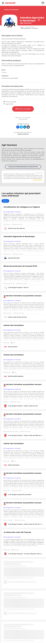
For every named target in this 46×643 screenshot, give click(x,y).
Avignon (5, 201)
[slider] (37, 180)
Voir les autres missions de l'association (23, 166)
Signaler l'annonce (23, 134)
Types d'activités (30, 27)
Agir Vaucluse (25, 23)
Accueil (22, 27)
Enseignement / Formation (29, 28)
